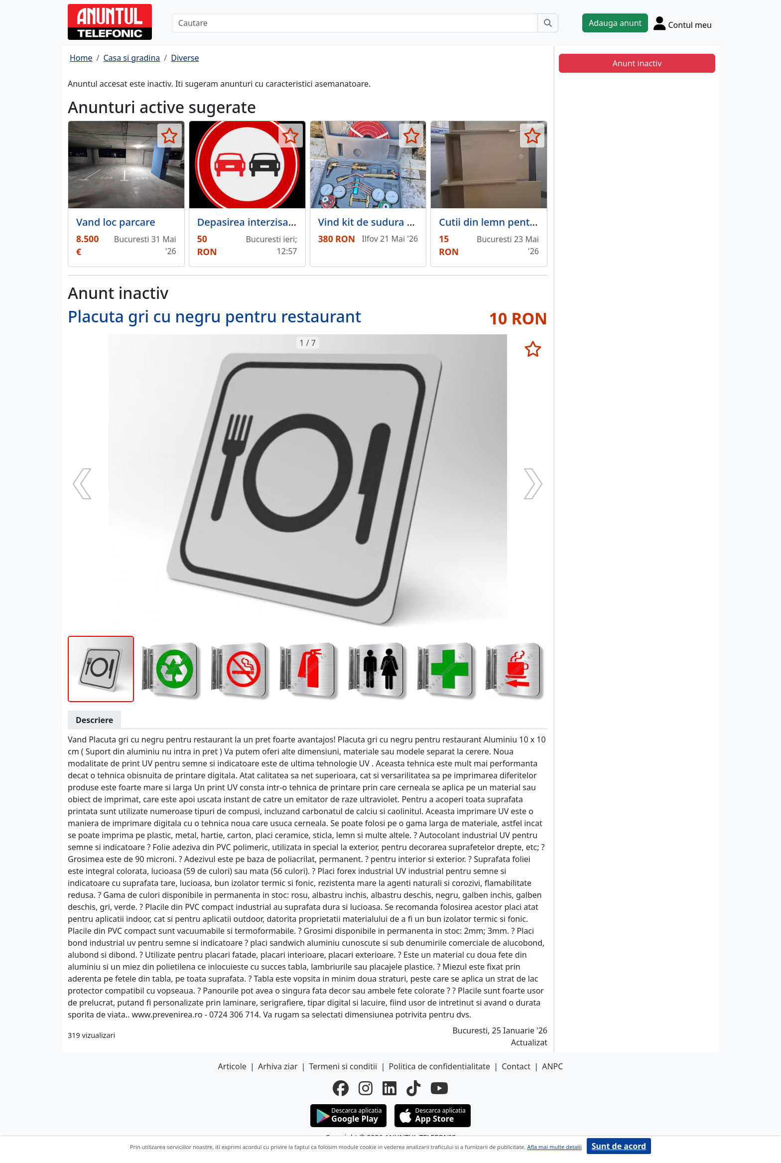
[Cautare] (355, 22)
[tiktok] (413, 1088)
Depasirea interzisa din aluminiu (274, 222)
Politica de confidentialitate (439, 1066)
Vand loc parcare (115, 222)
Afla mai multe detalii (554, 1147)
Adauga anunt (615, 22)
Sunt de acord (619, 1146)
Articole (232, 1066)
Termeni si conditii (343, 1066)
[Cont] (683, 23)
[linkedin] (389, 1088)
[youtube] (439, 1088)
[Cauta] (547, 22)
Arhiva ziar (277, 1066)
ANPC (552, 1066)
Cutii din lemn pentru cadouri (509, 222)
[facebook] (341, 1088)
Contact (516, 1066)
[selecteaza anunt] (169, 135)
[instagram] (366, 1088)
